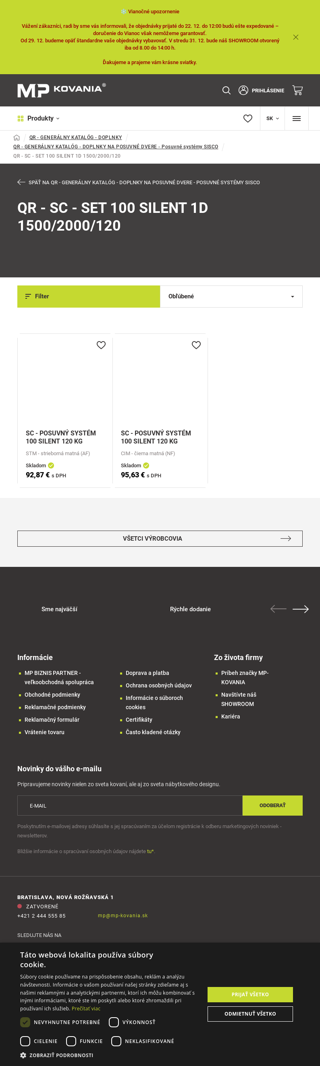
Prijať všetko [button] (250, 994)
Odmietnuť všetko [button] (250, 1013)
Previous (278, 609)
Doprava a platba (147, 673)
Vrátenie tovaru (44, 732)
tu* (150, 851)
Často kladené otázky (153, 732)
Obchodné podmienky (52, 694)
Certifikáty (139, 719)
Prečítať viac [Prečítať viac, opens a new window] (86, 1008)
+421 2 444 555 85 (41, 916)
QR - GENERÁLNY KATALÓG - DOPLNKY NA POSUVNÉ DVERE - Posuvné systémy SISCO (115, 147)
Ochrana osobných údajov (159, 685)
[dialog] (160, 1004)
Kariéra (230, 716)
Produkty (38, 118)
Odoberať (273, 805)
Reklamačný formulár (52, 719)
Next (301, 609)
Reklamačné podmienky (55, 707)
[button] (109, 1055)
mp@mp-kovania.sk (123, 915)
